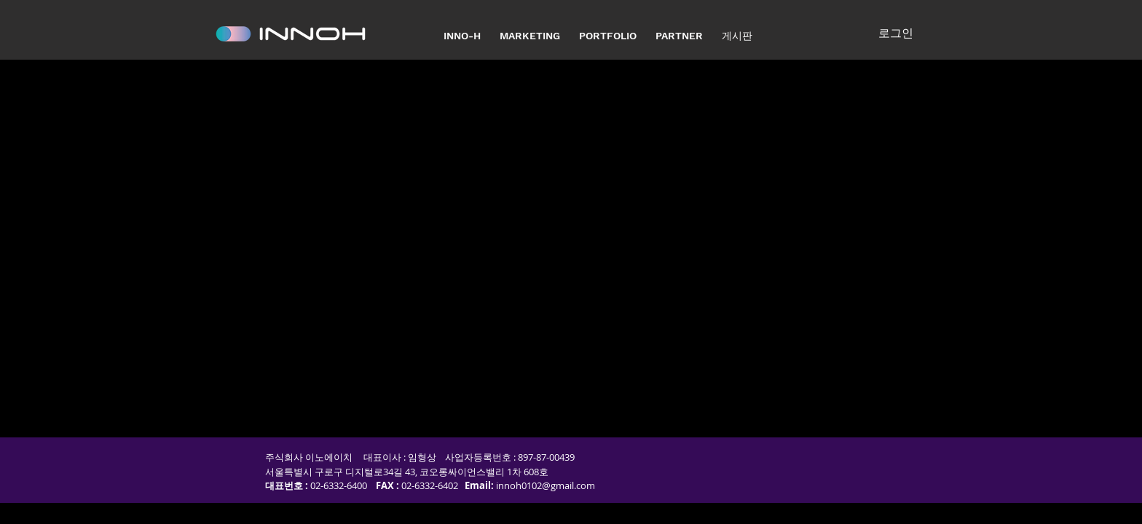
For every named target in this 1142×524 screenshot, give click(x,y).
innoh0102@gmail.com (545, 485)
